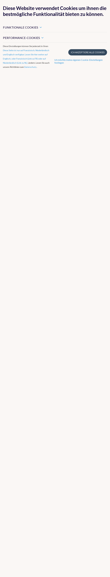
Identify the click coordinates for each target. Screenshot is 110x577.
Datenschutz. (30, 67)
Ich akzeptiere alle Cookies (88, 52)
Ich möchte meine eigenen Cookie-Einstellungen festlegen (78, 61)
